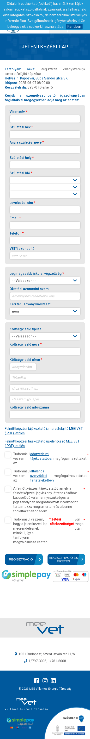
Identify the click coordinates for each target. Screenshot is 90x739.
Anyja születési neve (27, 142)
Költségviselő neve (26, 344)
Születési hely (22, 158)
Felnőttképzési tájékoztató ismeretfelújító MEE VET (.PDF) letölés (44, 431)
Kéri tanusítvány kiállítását (30, 304)
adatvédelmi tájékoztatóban (42, 456)
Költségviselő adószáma (29, 407)
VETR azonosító (22, 249)
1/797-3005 (38, 661)
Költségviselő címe (26, 360)
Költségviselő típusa (26, 329)
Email (15, 218)
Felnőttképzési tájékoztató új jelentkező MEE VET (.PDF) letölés (42, 443)
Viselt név (18, 112)
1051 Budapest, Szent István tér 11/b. (47, 654)
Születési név (21, 127)
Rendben (74, 26)
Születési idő (21, 173)
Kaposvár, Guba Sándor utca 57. (44, 78)
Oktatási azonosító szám (29, 289)
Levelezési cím (23, 203)
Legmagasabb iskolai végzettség (37, 273)
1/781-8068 (57, 661)
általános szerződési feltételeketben (42, 475)
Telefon (17, 233)
